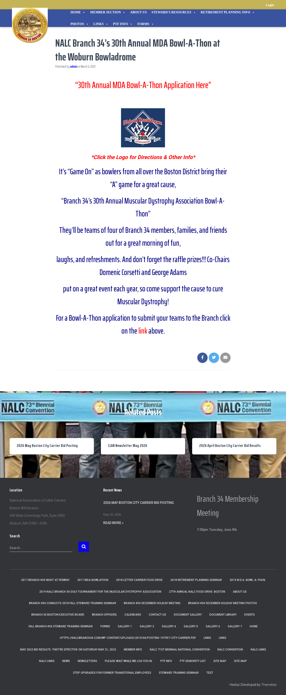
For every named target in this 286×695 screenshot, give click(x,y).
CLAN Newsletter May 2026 (127, 445)
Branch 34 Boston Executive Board (57, 614)
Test (209, 672)
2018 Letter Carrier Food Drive (139, 580)
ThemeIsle (268, 685)
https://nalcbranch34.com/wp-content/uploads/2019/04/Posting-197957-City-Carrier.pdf (128, 637)
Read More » (113, 523)
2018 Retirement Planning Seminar (196, 580)
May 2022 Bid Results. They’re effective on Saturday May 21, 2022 (68, 649)
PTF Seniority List (193, 661)
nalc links (258, 649)
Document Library (223, 614)
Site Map (219, 661)
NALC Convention (230, 649)
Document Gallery (188, 614)
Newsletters (87, 661)
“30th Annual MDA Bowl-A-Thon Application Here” (143, 85)
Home (77, 12)
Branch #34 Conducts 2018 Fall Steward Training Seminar (72, 603)
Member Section (107, 12)
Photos (79, 24)
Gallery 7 (235, 626)
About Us (138, 12)
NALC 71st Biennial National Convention (180, 649)
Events (249, 614)
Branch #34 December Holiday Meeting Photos (222, 603)
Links (100, 24)
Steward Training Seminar (179, 672)
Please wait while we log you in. (129, 661)
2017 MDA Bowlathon (92, 580)
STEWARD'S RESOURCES (173, 12)
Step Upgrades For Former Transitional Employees (112, 672)
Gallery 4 (169, 626)
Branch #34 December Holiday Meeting (152, 603)
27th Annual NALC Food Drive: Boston (197, 591)
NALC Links (47, 661)
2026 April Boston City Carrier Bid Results (230, 445)
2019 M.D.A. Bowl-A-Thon (247, 580)
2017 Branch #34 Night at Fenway (45, 580)
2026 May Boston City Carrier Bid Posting (47, 445)
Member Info (133, 649)
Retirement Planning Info (228, 12)
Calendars (133, 614)
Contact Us (157, 614)
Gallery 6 (213, 626)
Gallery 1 (125, 626)
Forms (145, 24)
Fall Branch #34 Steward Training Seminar (61, 626)
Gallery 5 (191, 626)
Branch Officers (104, 614)
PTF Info (123, 24)
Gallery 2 (147, 626)
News (66, 661)
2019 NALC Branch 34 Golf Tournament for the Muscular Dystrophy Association (100, 591)
